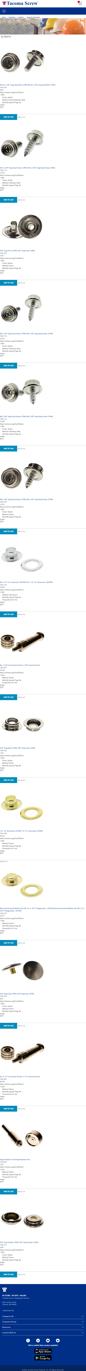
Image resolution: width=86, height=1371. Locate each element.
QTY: (2, 107)
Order (2, 105)
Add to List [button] (21, 117)
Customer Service (9, 1322)
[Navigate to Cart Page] (80, 3)
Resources (6, 1327)
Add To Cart (9, 117)
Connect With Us (9, 1332)
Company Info (8, 1316)
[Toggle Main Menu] (4, 11)
